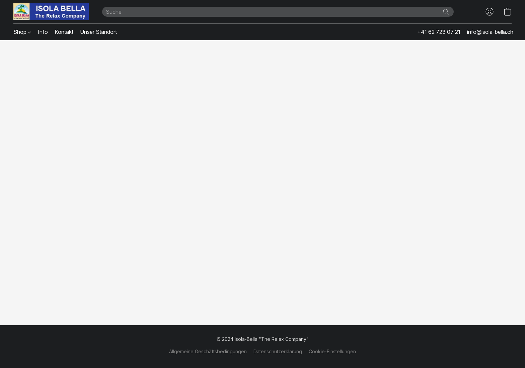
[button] (51, 11)
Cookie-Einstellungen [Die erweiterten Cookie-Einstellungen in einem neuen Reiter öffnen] (332, 351)
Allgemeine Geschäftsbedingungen (208, 351)
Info (43, 31)
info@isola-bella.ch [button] (490, 31)
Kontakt (64, 31)
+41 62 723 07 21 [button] (438, 31)
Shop (22, 31)
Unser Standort (98, 31)
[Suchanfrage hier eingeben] (278, 12)
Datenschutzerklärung (277, 351)
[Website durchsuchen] (446, 11)
